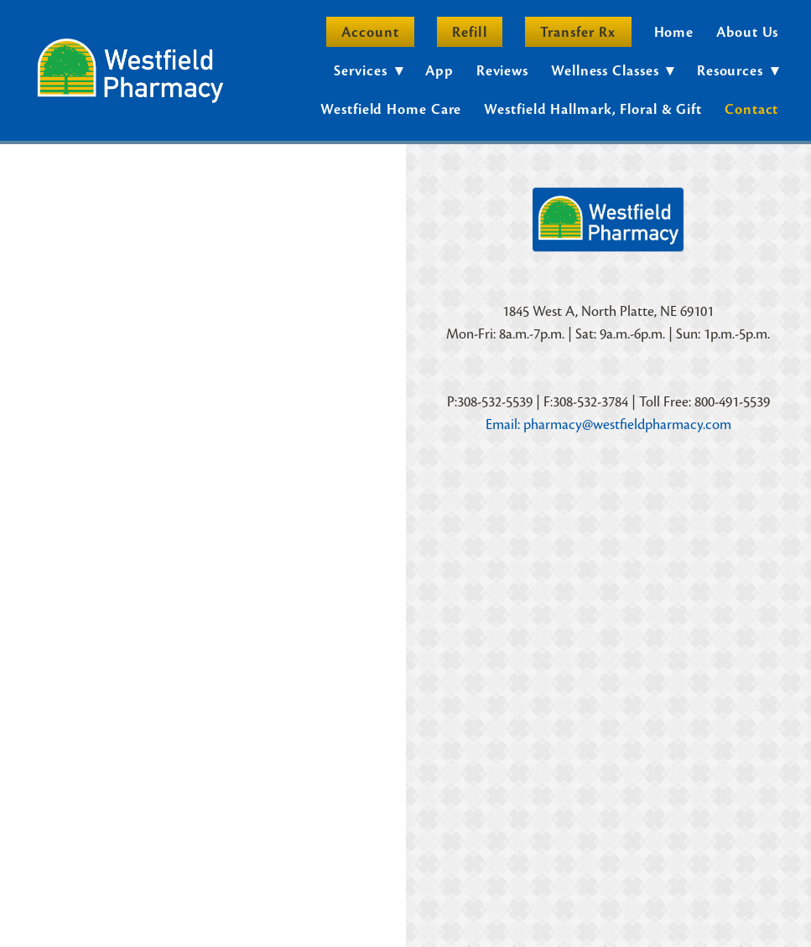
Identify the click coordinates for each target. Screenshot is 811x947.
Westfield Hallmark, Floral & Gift (593, 109)
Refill (469, 32)
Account (370, 32)
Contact (751, 109)
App (439, 71)
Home (674, 32)
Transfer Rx (578, 32)
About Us (747, 32)
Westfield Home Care (390, 109)
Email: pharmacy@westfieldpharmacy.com (608, 424)
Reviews (502, 71)
